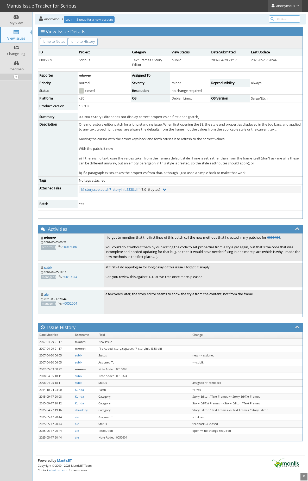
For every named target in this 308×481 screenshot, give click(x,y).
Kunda (79, 390)
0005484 (273, 237)
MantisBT (64, 460)
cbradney (81, 410)
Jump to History (83, 41)
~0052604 (69, 303)
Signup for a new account (95, 19)
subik (48, 267)
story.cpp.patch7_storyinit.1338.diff (112, 189)
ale (46, 294)
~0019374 (69, 276)
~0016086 (69, 246)
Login (69, 19)
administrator (58, 470)
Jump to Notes (54, 41)
